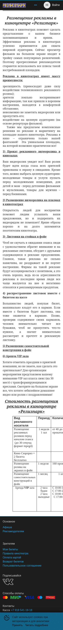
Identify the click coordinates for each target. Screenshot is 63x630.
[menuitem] (36, 5)
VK (8, 582)
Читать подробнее (36, 625)
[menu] (34, 5)
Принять (17, 625)
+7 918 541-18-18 (21, 610)
